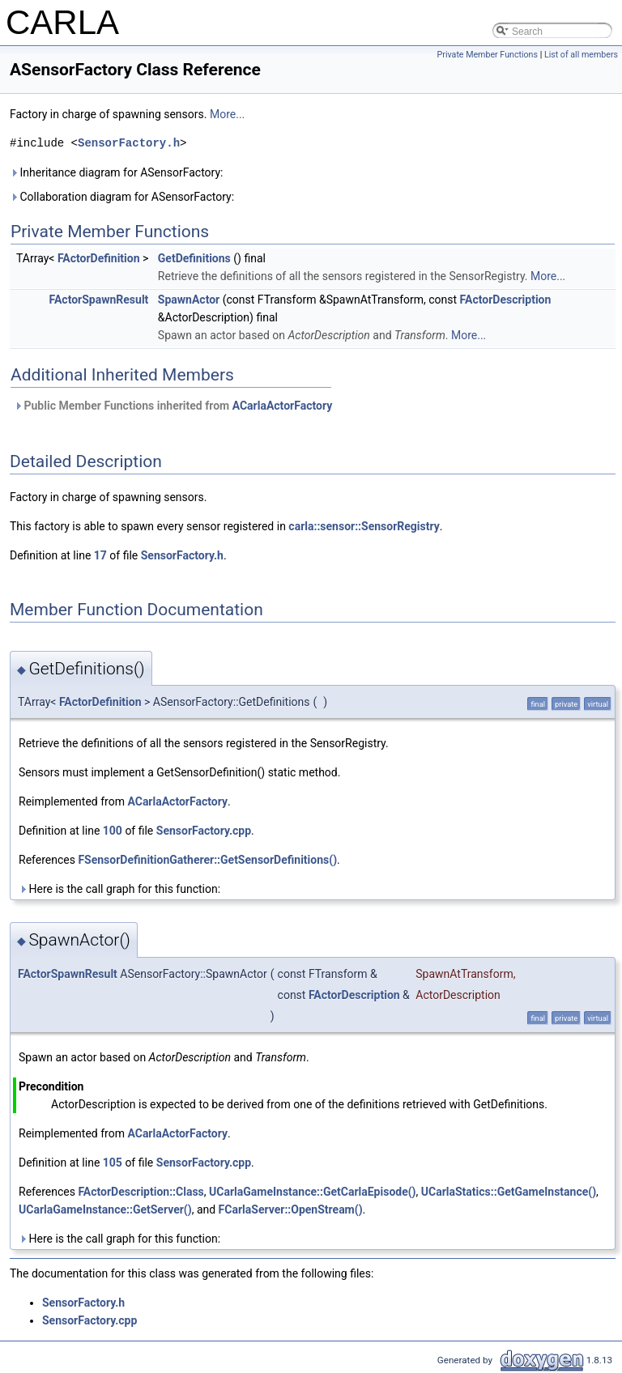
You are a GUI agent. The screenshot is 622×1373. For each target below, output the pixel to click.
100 (112, 830)
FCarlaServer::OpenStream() (291, 1209)
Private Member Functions (487, 54)
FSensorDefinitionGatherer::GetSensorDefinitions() (207, 859)
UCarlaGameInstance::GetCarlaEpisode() (312, 1191)
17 (100, 555)
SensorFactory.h (129, 143)
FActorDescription (506, 299)
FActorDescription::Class (140, 1191)
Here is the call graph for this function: (119, 888)
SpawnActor (188, 299)
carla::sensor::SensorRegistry (363, 526)
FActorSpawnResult (99, 299)
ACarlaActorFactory (282, 405)
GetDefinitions (194, 258)
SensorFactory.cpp (203, 830)
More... (227, 114)
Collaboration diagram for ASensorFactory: (122, 196)
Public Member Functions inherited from (173, 405)
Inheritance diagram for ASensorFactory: (116, 172)
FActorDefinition (99, 258)
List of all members (581, 54)
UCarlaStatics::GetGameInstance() (508, 1191)
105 (112, 1162)
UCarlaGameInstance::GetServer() (105, 1209)
